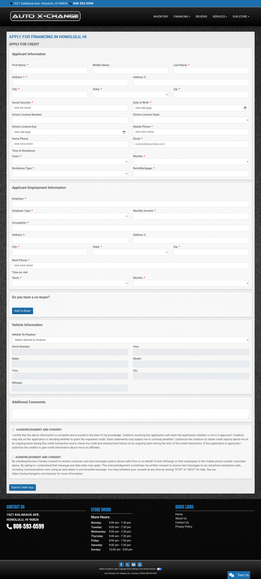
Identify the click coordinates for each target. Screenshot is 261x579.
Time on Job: (20, 272)
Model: (137, 358)
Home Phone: (20, 138)
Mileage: (17, 382)
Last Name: (180, 65)
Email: (137, 138)
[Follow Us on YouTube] (133, 564)
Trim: (15, 370)
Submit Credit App (22, 487)
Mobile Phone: (142, 126)
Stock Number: (21, 346)
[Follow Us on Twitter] (127, 564)
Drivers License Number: (27, 114)
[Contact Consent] (13, 457)
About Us (180, 518)
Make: (16, 358)
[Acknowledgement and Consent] (13, 429)
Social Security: (21, 102)
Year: (136, 346)
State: (96, 89)
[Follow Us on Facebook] (121, 564)
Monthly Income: (143, 210)
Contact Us (182, 522)
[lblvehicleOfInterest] (130, 340)
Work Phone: (20, 260)
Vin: (135, 370)
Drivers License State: (146, 114)
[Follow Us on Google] (139, 564)
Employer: (18, 198)
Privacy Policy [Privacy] (183, 526)
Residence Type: (22, 168)
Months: (138, 156)
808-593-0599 (83, 3)
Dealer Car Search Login (108, 569)
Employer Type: (21, 210)
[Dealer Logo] (45, 16)
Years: (16, 156)
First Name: (19, 65)
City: (15, 89)
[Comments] (130, 413)
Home (179, 514)
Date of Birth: (141, 102)
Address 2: (139, 77)
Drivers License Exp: (24, 126)
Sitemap (135, 569)
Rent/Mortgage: (143, 168)
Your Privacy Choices (151, 569)
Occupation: (19, 222)
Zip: (175, 89)
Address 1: (18, 77)
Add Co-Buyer (22, 310)
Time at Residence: (24, 150)
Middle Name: (101, 65)
